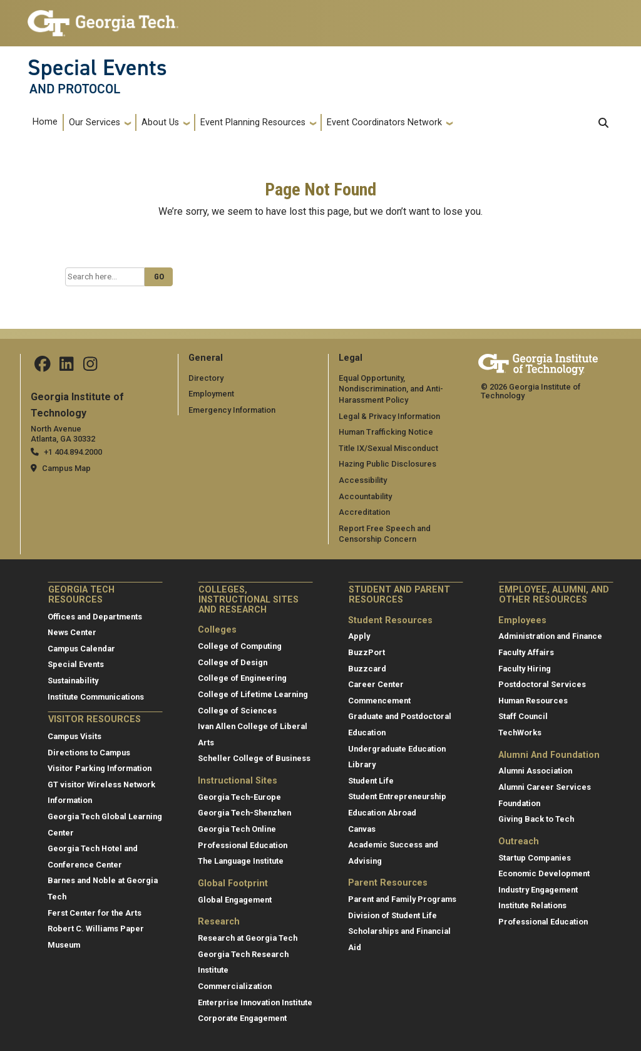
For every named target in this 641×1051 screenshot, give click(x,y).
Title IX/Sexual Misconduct (388, 448)
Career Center (376, 684)
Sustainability (73, 680)
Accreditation (364, 512)
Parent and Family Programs (402, 899)
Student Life (371, 780)
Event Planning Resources (252, 122)
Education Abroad (382, 812)
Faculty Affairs (526, 652)
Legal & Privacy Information (389, 416)
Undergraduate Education (397, 748)
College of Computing (240, 646)
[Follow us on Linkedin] (66, 367)
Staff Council (523, 716)
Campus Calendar (81, 648)
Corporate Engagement (242, 1018)
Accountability (365, 496)
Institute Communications (96, 697)
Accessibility (363, 480)
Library (362, 764)
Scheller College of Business (254, 758)
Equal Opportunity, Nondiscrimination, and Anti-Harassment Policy (391, 389)
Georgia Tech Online (237, 829)
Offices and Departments (95, 616)
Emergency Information (231, 410)
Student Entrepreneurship (397, 796)
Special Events (97, 67)
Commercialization (235, 986)
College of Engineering (242, 678)
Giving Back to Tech (536, 819)
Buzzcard (367, 668)
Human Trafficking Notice (386, 432)
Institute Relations (532, 905)
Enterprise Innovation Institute (255, 1002)
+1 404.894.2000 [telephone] (73, 452)
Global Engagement (235, 899)
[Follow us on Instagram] (90, 367)
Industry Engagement (538, 889)
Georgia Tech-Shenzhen (244, 812)
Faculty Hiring (524, 668)
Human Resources (533, 700)
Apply (359, 636)
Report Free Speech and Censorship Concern (385, 534)
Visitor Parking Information (99, 768)
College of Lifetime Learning (253, 694)
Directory (205, 378)
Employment (211, 393)
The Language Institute (241, 861)
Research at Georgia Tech (247, 938)
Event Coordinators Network (384, 122)
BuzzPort (366, 652)
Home (45, 121)
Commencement (379, 700)
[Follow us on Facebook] (42, 367)
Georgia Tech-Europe (239, 797)
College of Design (232, 662)
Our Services (94, 122)
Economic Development (544, 873)
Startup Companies (534, 857)
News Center (72, 632)
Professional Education (242, 845)
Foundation (519, 803)
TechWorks (519, 732)
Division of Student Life (392, 915)
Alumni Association (535, 770)
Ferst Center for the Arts (94, 913)
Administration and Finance (550, 636)
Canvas (362, 829)
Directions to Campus (89, 752)
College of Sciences (237, 710)
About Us (160, 122)
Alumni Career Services (544, 787)
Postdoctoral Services (542, 684)
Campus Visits (74, 736)
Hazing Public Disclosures (387, 464)
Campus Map (66, 468)
